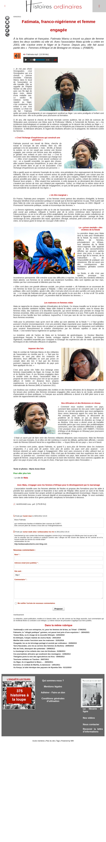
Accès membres (39, 738)
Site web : (18, 571)
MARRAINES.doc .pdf (25, 504)
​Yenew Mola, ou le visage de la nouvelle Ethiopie (32, 634)
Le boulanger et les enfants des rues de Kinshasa (32, 649)
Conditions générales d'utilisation (53, 697)
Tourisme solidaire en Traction (25, 657)
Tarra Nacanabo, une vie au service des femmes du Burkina (36, 644)
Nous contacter (91, 721)
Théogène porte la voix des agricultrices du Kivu (32, 654)
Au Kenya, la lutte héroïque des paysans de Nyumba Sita (35, 664)
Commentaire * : (20, 579)
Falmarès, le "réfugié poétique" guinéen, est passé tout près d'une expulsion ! (44, 632)
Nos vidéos (89, 714)
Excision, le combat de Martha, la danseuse (30, 662)
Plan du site (50, 738)
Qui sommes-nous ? (53, 677)
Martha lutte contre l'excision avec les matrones (32, 639)
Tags (57, 738)
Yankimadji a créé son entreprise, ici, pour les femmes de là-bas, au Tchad (42, 629)
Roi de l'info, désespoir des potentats (28, 647)
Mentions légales (52, 683)
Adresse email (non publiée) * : (26, 563)
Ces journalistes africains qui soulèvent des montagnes (35, 652)
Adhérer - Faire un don (53, 689)
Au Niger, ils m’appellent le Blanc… (27, 659)
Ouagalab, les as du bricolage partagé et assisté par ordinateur (38, 642)
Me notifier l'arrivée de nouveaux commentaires (36, 603)
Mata (25, 478)
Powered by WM (67, 738)
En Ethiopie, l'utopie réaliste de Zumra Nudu (30, 637)
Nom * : (17, 554)
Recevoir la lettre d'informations (93, 727)
